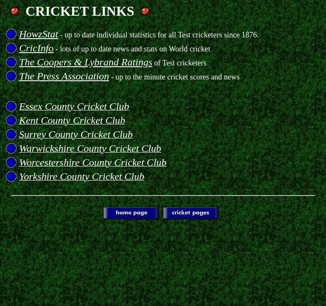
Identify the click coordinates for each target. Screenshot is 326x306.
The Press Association (64, 76)
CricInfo (36, 48)
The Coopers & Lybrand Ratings (85, 62)
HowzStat (38, 34)
